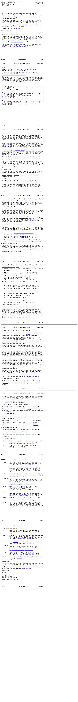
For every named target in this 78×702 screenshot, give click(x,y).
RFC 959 (15, 634)
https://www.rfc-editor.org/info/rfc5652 (21, 529)
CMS (38, 162)
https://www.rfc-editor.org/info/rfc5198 (21, 667)
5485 (7, 4)
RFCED (7, 172)
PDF (29, 488)
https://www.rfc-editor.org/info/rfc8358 (14, 56)
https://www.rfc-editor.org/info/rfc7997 (21, 648)
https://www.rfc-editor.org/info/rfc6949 (21, 656)
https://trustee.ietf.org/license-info (14, 89)
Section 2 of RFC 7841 (17, 50)
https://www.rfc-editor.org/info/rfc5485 (21, 554)
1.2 (4, 106)
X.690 (31, 221)
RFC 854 (25, 660)
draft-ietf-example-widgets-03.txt (23, 278)
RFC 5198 (19, 666)
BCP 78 (21, 86)
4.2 (4, 112)
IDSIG (9, 161)
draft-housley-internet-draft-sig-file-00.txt (27, 286)
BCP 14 (4, 209)
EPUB (7, 489)
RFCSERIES (32, 263)
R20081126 (5, 457)
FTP (29, 398)
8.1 (4, 121)
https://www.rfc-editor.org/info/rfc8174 (27, 591)
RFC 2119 (28, 582)
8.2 (4, 122)
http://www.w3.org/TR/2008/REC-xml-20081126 (22, 578)
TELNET (21, 405)
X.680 (34, 216)
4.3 (4, 114)
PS (39, 488)
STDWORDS (9, 209)
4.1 (4, 111)
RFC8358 (36, 504)
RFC (41, 26)
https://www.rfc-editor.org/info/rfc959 (21, 636)
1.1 (4, 104)
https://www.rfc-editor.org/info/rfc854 (26, 662)
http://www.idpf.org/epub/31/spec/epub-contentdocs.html (26, 534)
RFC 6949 (34, 654)
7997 (3, 27)
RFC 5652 (11, 528)
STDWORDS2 (16, 209)
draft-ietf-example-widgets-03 (22, 282)
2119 (10, 590)
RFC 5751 (33, 274)
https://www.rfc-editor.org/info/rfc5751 (24, 643)
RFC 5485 (4, 16)
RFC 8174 (26, 590)
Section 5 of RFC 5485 (8, 318)
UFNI (39, 449)
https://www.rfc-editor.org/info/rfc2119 (21, 584)
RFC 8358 (3, 76)
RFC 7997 (15, 647)
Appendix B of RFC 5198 (30, 449)
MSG (38, 274)
